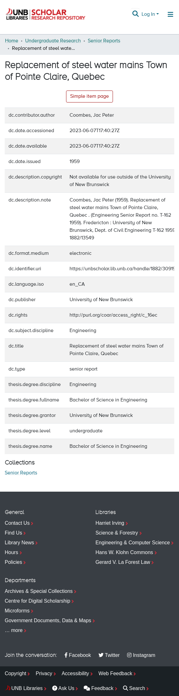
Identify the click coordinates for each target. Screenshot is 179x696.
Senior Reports (104, 41)
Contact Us (17, 523)
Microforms (17, 610)
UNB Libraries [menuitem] (27, 688)
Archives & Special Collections (39, 591)
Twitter (109, 655)
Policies (13, 562)
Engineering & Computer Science (132, 542)
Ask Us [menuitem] (63, 688)
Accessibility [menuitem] (75, 673)
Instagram (141, 655)
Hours (11, 552)
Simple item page (89, 96)
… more (14, 630)
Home (11, 41)
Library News (19, 542)
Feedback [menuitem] (98, 688)
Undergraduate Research (53, 41)
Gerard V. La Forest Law (122, 562)
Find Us (13, 532)
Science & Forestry (116, 532)
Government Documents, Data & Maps (48, 620)
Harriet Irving (109, 523)
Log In (148, 14)
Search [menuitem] (134, 688)
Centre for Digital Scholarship (37, 601)
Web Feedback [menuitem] (115, 673)
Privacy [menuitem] (44, 673)
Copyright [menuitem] (15, 673)
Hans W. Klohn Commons (124, 552)
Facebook (77, 655)
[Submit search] (136, 14)
